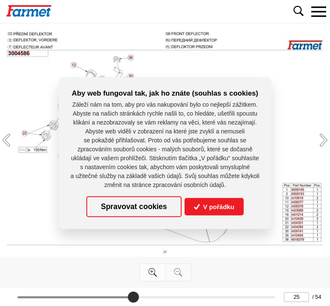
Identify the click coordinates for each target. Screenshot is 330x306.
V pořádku (214, 206)
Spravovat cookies (134, 206)
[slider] (133, 297)
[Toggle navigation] (318, 11)
